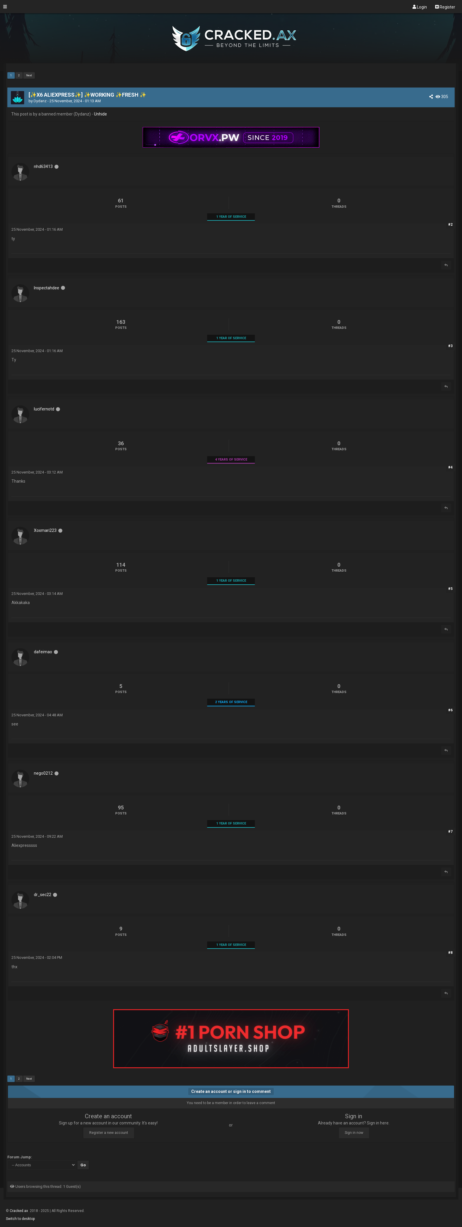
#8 (450, 953)
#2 (450, 224)
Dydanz (40, 101)
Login (419, 6)
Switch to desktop (20, 1219)
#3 (450, 346)
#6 (450, 710)
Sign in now (354, 1133)
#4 (450, 467)
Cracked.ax (19, 1211)
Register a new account (108, 1133)
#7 (450, 831)
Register (445, 6)
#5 (450, 589)
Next (29, 75)
